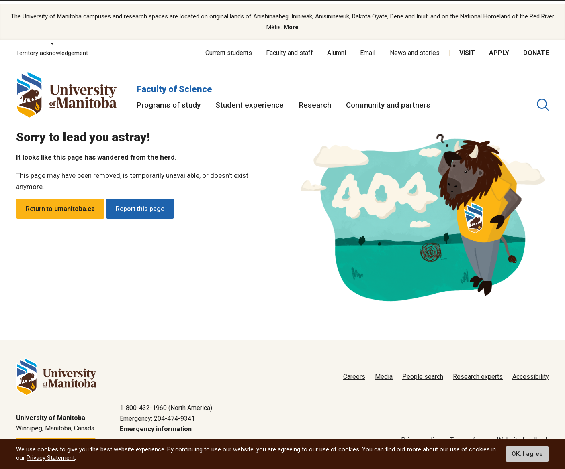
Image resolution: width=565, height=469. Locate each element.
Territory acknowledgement (52, 47)
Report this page (140, 203)
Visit (467, 47)
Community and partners (388, 99)
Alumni (336, 47)
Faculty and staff (289, 47)
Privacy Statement (51, 457)
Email (367, 47)
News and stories (415, 47)
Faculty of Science (174, 84)
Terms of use (468, 434)
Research (315, 99)
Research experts (478, 371)
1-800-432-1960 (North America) (166, 402)
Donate (536, 47)
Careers (354, 371)
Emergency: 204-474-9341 (157, 413)
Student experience (249, 99)
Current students (228, 47)
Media (384, 371)
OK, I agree (527, 453)
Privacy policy (420, 434)
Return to (60, 203)
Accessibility (530, 371)
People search (422, 371)
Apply (499, 47)
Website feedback (523, 434)
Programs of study (169, 99)
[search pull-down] (543, 99)
